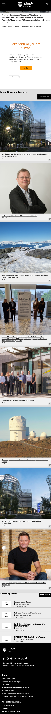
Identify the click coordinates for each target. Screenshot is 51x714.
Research (5, 708)
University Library (8, 691)
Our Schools (6, 685)
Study (4, 675)
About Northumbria (11, 702)
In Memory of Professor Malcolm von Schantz (19, 216)
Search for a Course (8, 679)
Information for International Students (15, 688)
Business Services (8, 705)
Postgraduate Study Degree (11, 682)
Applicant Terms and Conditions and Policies (17, 697)
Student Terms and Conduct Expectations (16, 694)
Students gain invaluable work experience (18, 400)
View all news (44, 97)
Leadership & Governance (11, 711)
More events (45, 594)
